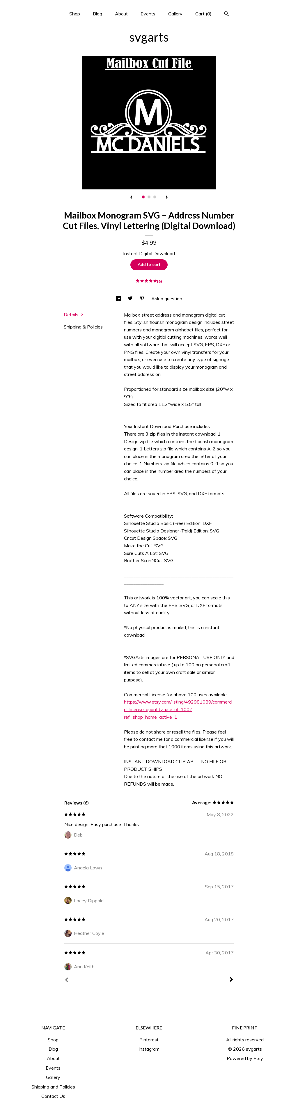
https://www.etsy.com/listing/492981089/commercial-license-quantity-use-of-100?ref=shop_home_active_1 (178, 709)
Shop (74, 14)
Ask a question (166, 298)
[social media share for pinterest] (143, 298)
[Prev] (66, 980)
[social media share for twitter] (131, 298)
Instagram (149, 1049)
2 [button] (149, 197)
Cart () (203, 14)
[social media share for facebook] (119, 298)
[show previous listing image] (131, 198)
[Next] (231, 980)
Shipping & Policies (83, 327)
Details (73, 314)
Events (148, 14)
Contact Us (53, 1096)
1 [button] (143, 197)
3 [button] (154, 197)
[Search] (226, 14)
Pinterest (149, 1040)
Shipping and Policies (53, 1087)
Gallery (175, 14)
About (121, 14)
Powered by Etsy (245, 1058)
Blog (97, 14)
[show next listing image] (166, 198)
